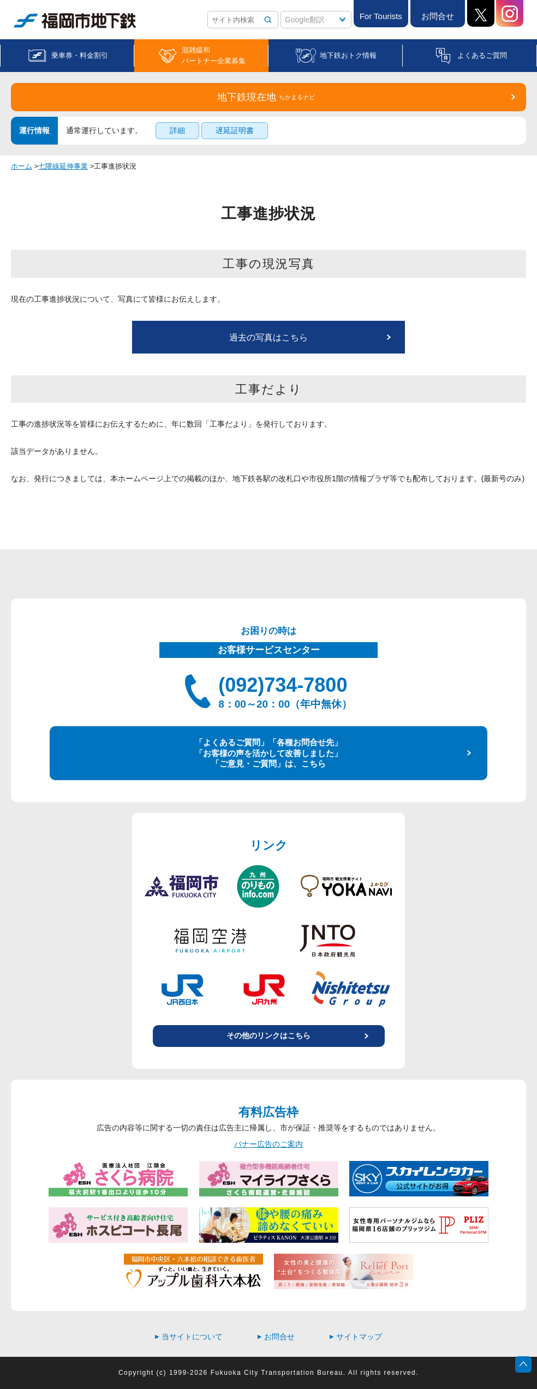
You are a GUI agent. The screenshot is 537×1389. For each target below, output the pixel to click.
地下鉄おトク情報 (348, 55)
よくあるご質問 (482, 55)
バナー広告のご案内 (268, 1144)
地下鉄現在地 (266, 97)
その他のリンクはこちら (268, 1035)
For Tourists (381, 16)
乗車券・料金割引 (79, 55)
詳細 (177, 130)
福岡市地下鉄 (75, 20)
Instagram (509, 13)
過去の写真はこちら (268, 337)
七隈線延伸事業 (63, 166)
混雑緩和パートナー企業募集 (214, 55)
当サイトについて (189, 1336)
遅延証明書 (235, 130)
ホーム (21, 166)
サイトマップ (356, 1336)
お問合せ (437, 16)
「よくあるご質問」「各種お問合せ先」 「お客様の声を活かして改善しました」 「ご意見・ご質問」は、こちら (268, 753)
